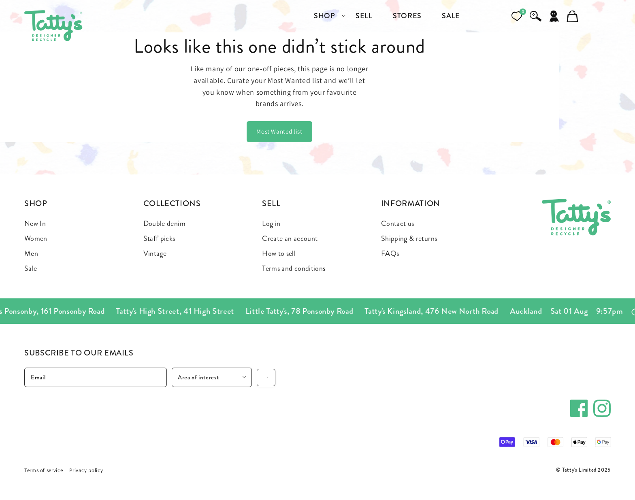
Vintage (155, 253)
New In (35, 223)
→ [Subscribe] (266, 377)
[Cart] (573, 16)
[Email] (95, 377)
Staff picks (159, 238)
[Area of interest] (212, 377)
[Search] (535, 16)
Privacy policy (86, 470)
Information (410, 203)
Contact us (397, 223)
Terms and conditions (293, 268)
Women (35, 238)
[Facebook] (579, 408)
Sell (271, 203)
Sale (30, 268)
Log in (271, 223)
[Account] (554, 16)
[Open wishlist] (517, 16)
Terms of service (43, 470)
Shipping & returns (409, 238)
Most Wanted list (279, 131)
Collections (172, 203)
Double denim (164, 223)
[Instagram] (602, 408)
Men (31, 253)
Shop (35, 203)
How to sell (279, 253)
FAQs (390, 253)
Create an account (290, 238)
